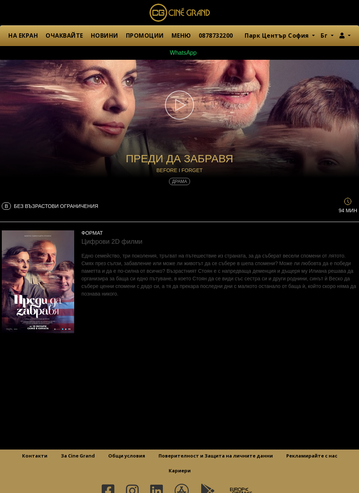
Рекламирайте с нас (311, 455)
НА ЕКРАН (23, 35)
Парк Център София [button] (278, 35)
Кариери (180, 470)
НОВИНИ (104, 35)
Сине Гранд (179, 13)
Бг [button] (325, 35)
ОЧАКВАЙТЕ (64, 35)
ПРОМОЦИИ (145, 35)
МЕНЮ (181, 35)
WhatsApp (179, 53)
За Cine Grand (78, 455)
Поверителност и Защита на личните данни (216, 455)
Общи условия (126, 455)
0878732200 (216, 35)
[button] (345, 35)
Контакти (34, 455)
